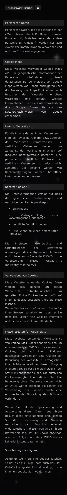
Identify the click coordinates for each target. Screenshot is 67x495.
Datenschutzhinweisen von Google (33, 111)
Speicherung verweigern (21, 450)
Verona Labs (19, 342)
